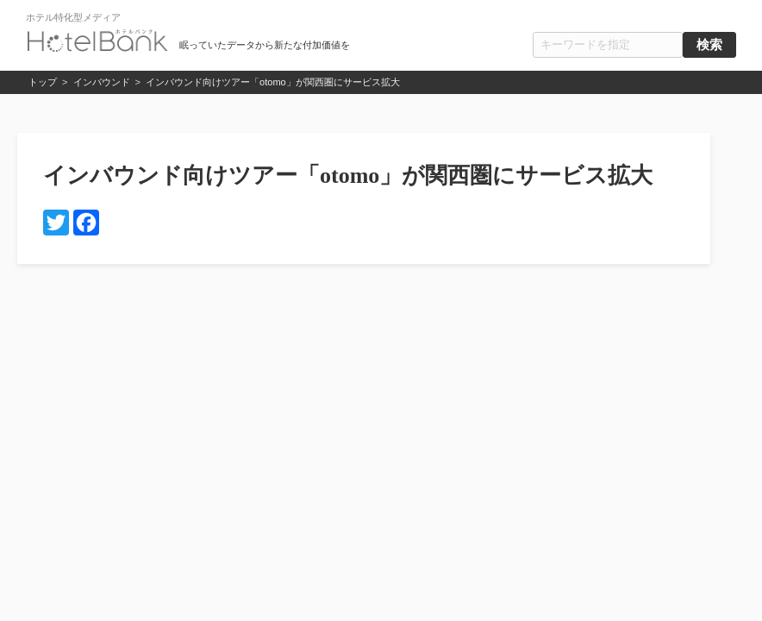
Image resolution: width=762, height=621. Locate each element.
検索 (709, 45)
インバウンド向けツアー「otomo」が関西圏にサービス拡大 (273, 82)
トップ (42, 82)
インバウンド (101, 82)
